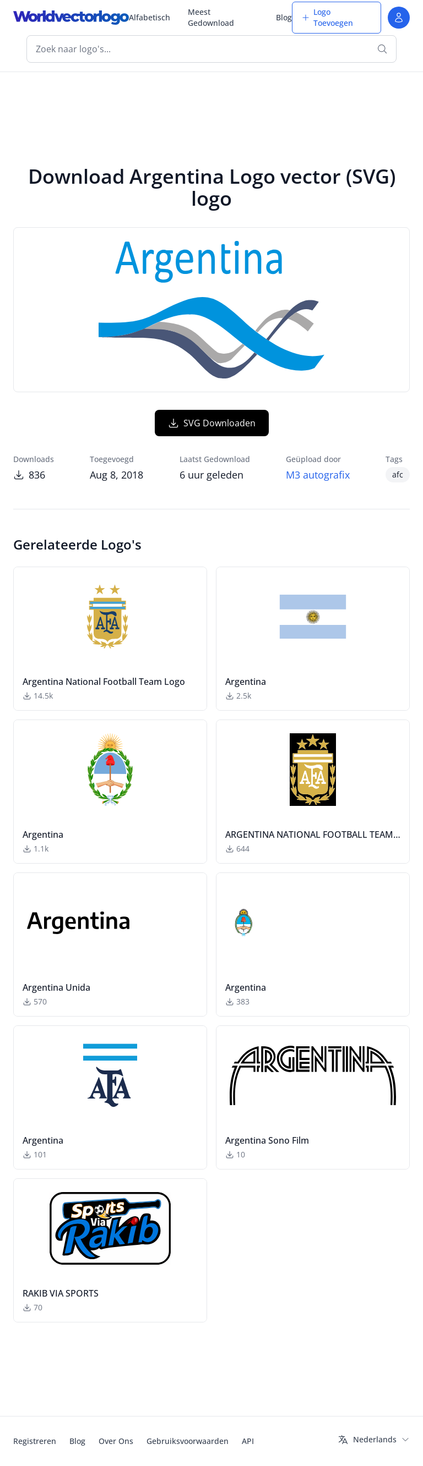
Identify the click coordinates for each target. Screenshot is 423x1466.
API (248, 1441)
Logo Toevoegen (327, 17)
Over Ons (116, 1441)
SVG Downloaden (212, 423)
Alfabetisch (149, 17)
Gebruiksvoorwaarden (188, 1441)
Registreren (34, 1441)
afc (397, 474)
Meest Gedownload (211, 17)
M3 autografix (318, 474)
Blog (284, 17)
